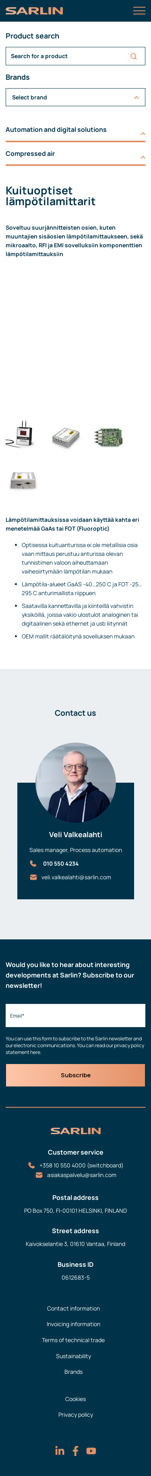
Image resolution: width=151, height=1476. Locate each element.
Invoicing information (73, 1324)
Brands (73, 1371)
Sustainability (73, 1356)
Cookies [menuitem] (75, 1399)
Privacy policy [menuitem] (75, 1414)
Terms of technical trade (73, 1340)
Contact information (73, 1308)
